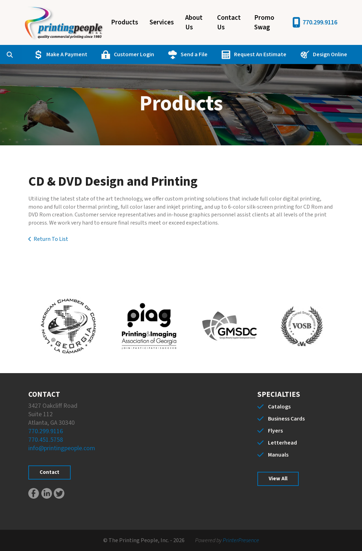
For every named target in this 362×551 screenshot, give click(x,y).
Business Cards (286, 419)
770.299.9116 (320, 22)
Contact (49, 472)
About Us (194, 22)
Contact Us (229, 22)
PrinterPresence (241, 540)
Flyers (275, 431)
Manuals (278, 455)
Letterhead (282, 443)
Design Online (330, 54)
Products (124, 22)
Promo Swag (264, 22)
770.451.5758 (45, 439)
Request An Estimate (260, 54)
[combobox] (20, 54)
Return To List (51, 239)
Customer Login (134, 54)
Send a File (194, 54)
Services (162, 22)
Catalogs (279, 407)
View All (278, 478)
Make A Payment (66, 54)
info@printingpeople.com (61, 448)
